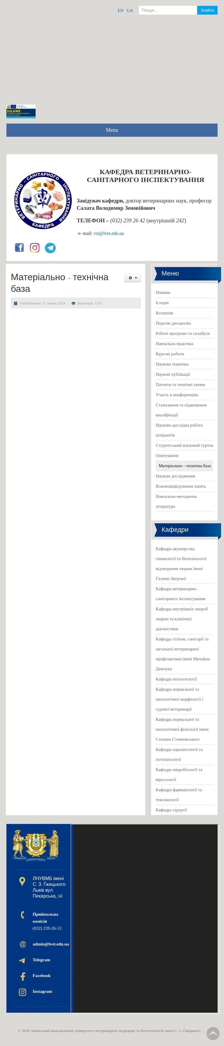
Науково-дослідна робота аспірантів (179, 430)
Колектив (164, 313)
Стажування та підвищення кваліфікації (181, 410)
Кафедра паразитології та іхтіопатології (179, 754)
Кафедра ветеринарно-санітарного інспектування (180, 593)
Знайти (207, 10)
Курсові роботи (170, 353)
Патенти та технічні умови (180, 384)
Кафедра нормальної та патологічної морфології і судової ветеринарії (179, 699)
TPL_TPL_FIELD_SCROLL (213, 1033)
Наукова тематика (172, 364)
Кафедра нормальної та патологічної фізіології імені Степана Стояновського (182, 729)
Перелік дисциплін (173, 323)
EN (120, 10)
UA (130, 10)
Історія (162, 302)
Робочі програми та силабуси (183, 333)
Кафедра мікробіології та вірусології (179, 774)
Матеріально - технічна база (185, 465)
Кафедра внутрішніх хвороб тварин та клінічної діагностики (182, 619)
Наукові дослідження (175, 476)
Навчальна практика (174, 343)
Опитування (167, 455)
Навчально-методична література (176, 501)
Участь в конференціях (177, 394)
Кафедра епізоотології (176, 679)
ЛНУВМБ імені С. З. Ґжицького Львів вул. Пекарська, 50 (49, 887)
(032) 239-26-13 (47, 921)
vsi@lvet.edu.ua (109, 233)
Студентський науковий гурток (184, 445)
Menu (112, 130)
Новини (163, 292)
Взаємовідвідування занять (181, 486)
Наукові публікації (173, 374)
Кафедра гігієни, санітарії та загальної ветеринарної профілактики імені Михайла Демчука (183, 654)
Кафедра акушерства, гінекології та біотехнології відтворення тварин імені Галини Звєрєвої (181, 563)
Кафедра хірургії (171, 810)
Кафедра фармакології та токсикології (179, 794)
